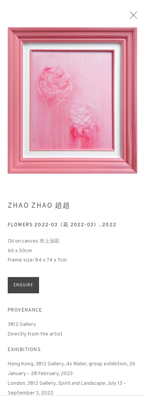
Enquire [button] (23, 289)
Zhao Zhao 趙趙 (39, 209)
